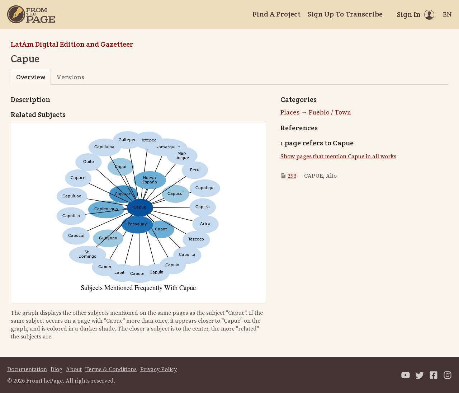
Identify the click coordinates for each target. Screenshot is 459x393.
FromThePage (44, 380)
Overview (30, 77)
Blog (56, 369)
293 (292, 175)
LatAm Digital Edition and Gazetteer (72, 44)
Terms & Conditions (111, 369)
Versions (70, 77)
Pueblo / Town (330, 112)
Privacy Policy (158, 369)
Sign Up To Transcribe (345, 14)
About (74, 369)
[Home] (31, 14)
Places (289, 112)
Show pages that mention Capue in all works (338, 156)
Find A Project (276, 14)
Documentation (27, 369)
